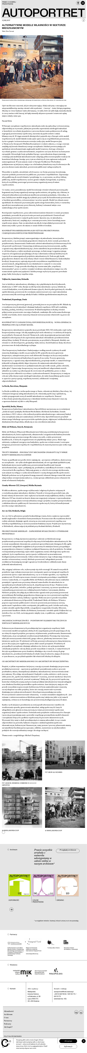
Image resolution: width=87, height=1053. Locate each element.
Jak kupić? (8, 1027)
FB (76, 1013)
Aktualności (9, 1011)
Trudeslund (6, 300)
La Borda (5, 386)
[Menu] (83, 3)
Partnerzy (8, 1021)
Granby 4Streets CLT (10, 485)
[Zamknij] (84, 1041)
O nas (6, 1018)
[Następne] (11, 909)
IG (81, 1013)
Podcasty (7, 1024)
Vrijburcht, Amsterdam (11, 279)
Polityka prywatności (13, 1036)
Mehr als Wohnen (9, 427)
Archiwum (8, 1014)
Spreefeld (6, 407)
